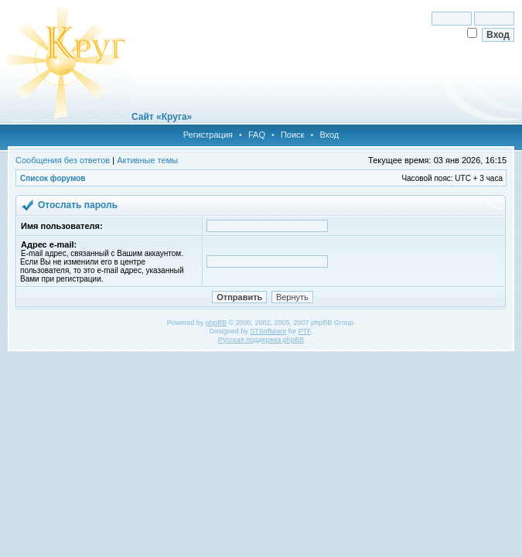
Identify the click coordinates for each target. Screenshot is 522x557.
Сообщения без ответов (62, 160)
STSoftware (268, 331)
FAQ (256, 134)
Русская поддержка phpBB (261, 339)
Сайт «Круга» (161, 116)
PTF (305, 331)
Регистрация (208, 134)
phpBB (216, 322)
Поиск (292, 134)
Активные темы (147, 160)
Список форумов (53, 178)
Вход (329, 134)
